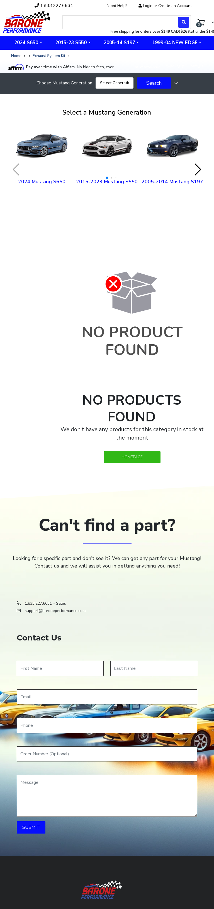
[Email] (107, 696)
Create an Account (175, 5)
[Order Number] (107, 753)
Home (16, 55)
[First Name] (60, 668)
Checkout (175, 67)
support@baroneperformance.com (55, 610)
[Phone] (107, 725)
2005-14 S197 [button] (119, 42)
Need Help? (117, 5)
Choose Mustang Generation (64, 83)
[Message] (107, 796)
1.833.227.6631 (38, 603)
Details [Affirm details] (196, 67)
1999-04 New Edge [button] (175, 42)
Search (154, 83)
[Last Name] (153, 668)
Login (147, 5)
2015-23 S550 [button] (71, 42)
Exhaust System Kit (49, 55)
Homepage (132, 457)
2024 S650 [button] (26, 42)
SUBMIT (31, 827)
